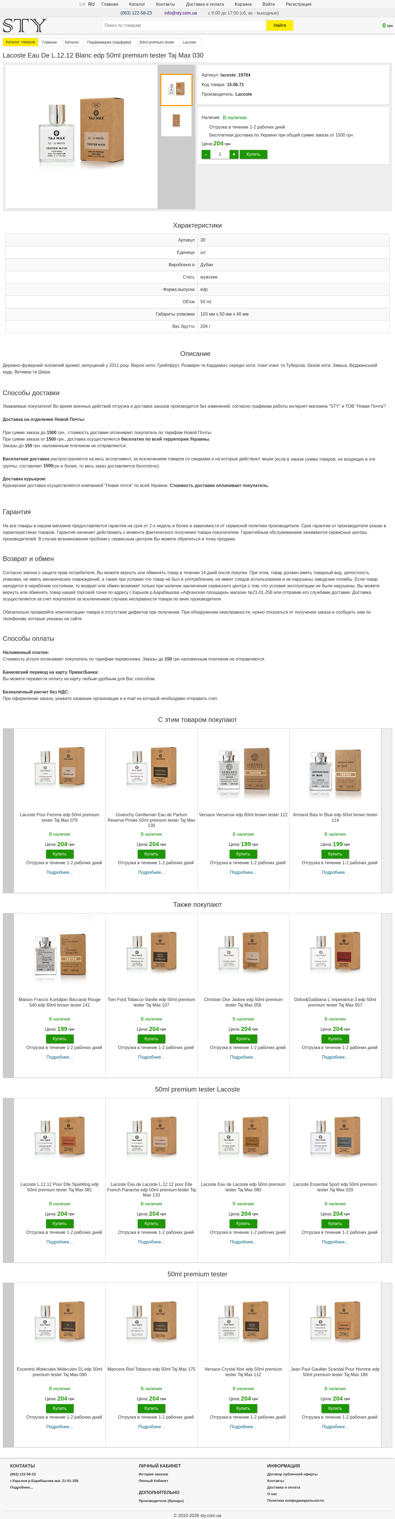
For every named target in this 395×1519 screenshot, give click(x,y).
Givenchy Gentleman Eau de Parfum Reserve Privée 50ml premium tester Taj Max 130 (151, 819)
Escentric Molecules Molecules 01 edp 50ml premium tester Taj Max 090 (59, 1372)
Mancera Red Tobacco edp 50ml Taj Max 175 (151, 1369)
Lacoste (243, 94)
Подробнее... (59, 872)
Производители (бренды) (161, 1501)
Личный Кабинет (153, 1481)
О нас (272, 1494)
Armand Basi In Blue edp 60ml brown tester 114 (335, 817)
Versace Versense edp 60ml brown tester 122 (243, 814)
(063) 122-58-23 (136, 13)
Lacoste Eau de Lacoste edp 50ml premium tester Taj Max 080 (243, 1187)
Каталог (137, 4)
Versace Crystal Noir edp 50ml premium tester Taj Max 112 (243, 1372)
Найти (279, 25)
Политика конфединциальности (295, 1501)
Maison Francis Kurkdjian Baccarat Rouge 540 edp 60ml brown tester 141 (60, 1002)
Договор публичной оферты (292, 1474)
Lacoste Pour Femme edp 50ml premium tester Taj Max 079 (60, 817)
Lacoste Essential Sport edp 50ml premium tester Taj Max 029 (335, 1187)
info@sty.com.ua (181, 13)
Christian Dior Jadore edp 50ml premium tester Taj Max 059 (243, 1002)
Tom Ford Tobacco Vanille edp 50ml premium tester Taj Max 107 (151, 1002)
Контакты (165, 4)
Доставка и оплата (205, 4)
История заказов (153, 1474)
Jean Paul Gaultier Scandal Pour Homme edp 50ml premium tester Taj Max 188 (335, 1372)
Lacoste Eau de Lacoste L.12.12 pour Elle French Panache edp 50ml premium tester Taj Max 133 (151, 1189)
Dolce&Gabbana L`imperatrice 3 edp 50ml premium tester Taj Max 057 (335, 1002)
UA (83, 4)
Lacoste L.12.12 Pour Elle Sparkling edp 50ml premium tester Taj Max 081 (60, 1187)
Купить (254, 154)
